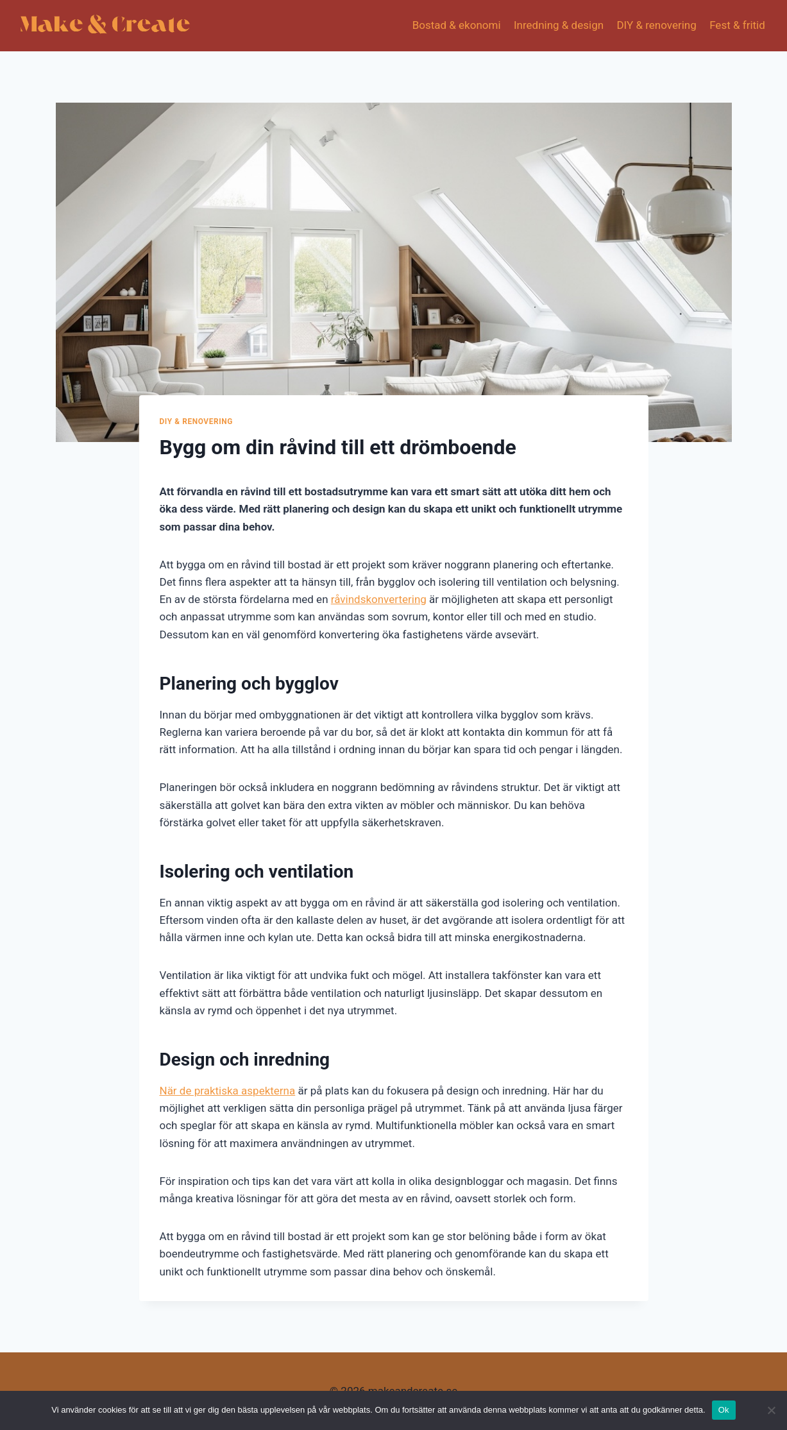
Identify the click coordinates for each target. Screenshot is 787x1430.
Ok (723, 1410)
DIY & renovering (656, 25)
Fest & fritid (737, 25)
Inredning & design (559, 25)
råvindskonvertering (379, 599)
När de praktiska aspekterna (228, 1090)
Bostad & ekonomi (456, 25)
